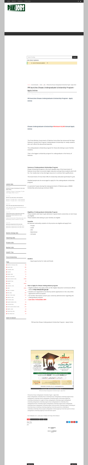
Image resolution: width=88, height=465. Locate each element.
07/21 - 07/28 (65, 338)
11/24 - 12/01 (65, 310)
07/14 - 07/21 (65, 340)
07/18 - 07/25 (65, 186)
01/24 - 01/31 (65, 221)
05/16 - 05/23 (65, 200)
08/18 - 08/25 (65, 332)
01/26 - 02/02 (65, 295)
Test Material (11, 307)
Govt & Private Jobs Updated (39, 57)
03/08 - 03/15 (65, 291)
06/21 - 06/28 (65, 267)
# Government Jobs (35, 436)
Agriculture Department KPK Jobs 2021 (14, 218)
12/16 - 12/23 (65, 387)
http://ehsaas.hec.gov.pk (36, 302)
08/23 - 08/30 (65, 254)
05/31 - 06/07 (65, 272)
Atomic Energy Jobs (13, 258)
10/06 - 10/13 (65, 321)
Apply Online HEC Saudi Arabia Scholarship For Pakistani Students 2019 (74, 147)
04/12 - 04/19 (65, 283)
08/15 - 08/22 (65, 180)
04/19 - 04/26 (65, 281)
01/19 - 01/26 (65, 297)
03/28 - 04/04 (65, 210)
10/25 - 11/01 (65, 240)
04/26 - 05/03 (65, 279)
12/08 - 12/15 (65, 307)
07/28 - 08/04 (65, 337)
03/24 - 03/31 (65, 365)
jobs (9, 282)
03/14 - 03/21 (65, 213)
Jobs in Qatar (11, 284)
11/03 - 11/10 (65, 314)
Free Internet (11, 270)
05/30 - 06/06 (65, 197)
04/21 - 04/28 (65, 359)
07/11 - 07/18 (65, 187)
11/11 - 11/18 (65, 395)
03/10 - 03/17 (65, 368)
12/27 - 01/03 (65, 227)
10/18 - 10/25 (65, 241)
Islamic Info (11, 279)
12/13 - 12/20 (65, 230)
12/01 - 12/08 (65, 308)
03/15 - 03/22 (65, 289)
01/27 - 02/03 (65, 378)
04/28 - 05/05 (65, 357)
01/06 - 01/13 (65, 383)
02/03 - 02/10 (65, 376)
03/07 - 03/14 (65, 214)
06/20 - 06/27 (65, 192)
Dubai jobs (10, 268)
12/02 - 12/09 (65, 391)
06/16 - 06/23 (65, 346)
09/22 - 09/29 (65, 324)
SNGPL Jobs (10, 303)
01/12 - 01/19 (65, 299)
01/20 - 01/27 (65, 379)
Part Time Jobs (11, 289)
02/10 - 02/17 (65, 375)
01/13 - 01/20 (65, 381)
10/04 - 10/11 (65, 245)
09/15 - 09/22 (65, 326)
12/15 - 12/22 (65, 305)
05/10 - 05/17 (65, 276)
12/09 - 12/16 (65, 389)
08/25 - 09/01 (65, 330)
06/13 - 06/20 (65, 194)
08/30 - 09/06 (65, 253)
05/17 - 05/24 (65, 275)
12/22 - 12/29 (65, 303)
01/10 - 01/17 (65, 224)
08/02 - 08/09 (65, 259)
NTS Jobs (10, 286)
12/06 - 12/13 (65, 232)
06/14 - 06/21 (65, 268)
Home (8, 1)
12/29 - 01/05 (65, 302)
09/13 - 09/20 (65, 249)
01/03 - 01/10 (65, 226)
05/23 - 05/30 (65, 199)
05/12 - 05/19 (65, 354)
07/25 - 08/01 (65, 184)
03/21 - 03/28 (65, 211)
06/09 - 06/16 (65, 348)
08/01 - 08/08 (65, 183)
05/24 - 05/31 (65, 273)
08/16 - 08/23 (65, 256)
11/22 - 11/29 (65, 235)
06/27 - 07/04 (65, 191)
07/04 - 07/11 (65, 189)
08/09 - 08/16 (65, 257)
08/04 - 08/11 (65, 335)
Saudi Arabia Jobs (12, 296)
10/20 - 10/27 (65, 318)
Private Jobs (11, 293)
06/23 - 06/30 (65, 345)
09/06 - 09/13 (65, 251)
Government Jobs (12, 272)
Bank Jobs (10, 261)
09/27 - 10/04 (65, 246)
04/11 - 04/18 (65, 207)
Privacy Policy (28, 1)
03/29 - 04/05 (65, 286)
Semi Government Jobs (13, 300)
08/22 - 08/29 (65, 178)
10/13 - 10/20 (65, 319)
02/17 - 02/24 (65, 373)
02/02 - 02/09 (65, 294)
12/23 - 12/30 (65, 386)
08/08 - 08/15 (65, 181)
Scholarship (11, 298)
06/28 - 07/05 (65, 265)
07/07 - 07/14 (65, 341)
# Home (41, 436)
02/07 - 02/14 (65, 218)
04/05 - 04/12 (65, 284)
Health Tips (10, 275)
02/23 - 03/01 (65, 292)
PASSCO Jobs (11, 291)
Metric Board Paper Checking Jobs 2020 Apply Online (74, 130)
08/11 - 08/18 (65, 333)
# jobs (45, 436)
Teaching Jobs (11, 305)
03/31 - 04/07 (65, 364)
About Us (14, 1)
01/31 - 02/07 (65, 219)
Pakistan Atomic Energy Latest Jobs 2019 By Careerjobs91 (74, 124)
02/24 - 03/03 (65, 372)
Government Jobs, (45, 92)
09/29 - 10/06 (65, 322)
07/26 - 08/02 (65, 260)
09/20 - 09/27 (65, 248)
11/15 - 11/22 (65, 237)
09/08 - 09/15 (65, 327)
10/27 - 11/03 (65, 316)
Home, (50, 92)
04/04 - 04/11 (65, 208)
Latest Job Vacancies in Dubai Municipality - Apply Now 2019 (74, 135)
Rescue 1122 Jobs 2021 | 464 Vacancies (14, 191)
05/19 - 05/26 (65, 353)
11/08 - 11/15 (65, 238)
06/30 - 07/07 (65, 343)
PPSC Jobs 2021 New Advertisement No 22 (15, 199)
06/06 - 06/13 (65, 195)
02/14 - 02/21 (65, 216)
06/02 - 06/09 (65, 349)
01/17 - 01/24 (65, 222)
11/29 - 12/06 (65, 233)
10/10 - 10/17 (65, 175)
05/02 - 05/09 (65, 202)
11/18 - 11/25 (65, 394)
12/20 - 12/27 (65, 229)
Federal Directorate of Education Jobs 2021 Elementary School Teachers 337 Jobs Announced (15, 209)
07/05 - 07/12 (65, 264)
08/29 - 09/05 (65, 176)
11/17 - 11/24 (65, 311)
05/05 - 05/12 (65, 356)
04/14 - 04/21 (65, 360)
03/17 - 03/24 (65, 367)
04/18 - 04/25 (65, 205)
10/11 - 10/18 (65, 243)
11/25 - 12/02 (65, 392)
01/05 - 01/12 (65, 300)
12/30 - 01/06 (65, 384)
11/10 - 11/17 (65, 313)
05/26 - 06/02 (65, 351)
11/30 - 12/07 (65, 173)
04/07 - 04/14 (65, 362)
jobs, (53, 92)
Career (9, 265)
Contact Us (20, 1)
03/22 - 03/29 (65, 287)
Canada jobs (11, 263)
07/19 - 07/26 (65, 262)
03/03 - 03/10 (65, 370)
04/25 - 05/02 (65, 203)
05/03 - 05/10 (65, 278)
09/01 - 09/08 (65, 329)
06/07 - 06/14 (65, 270)
